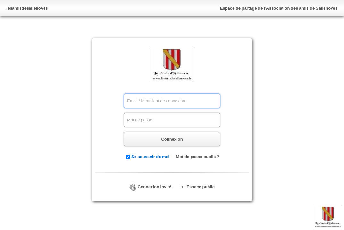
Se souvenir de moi (150, 156)
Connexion (172, 139)
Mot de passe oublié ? (197, 156)
